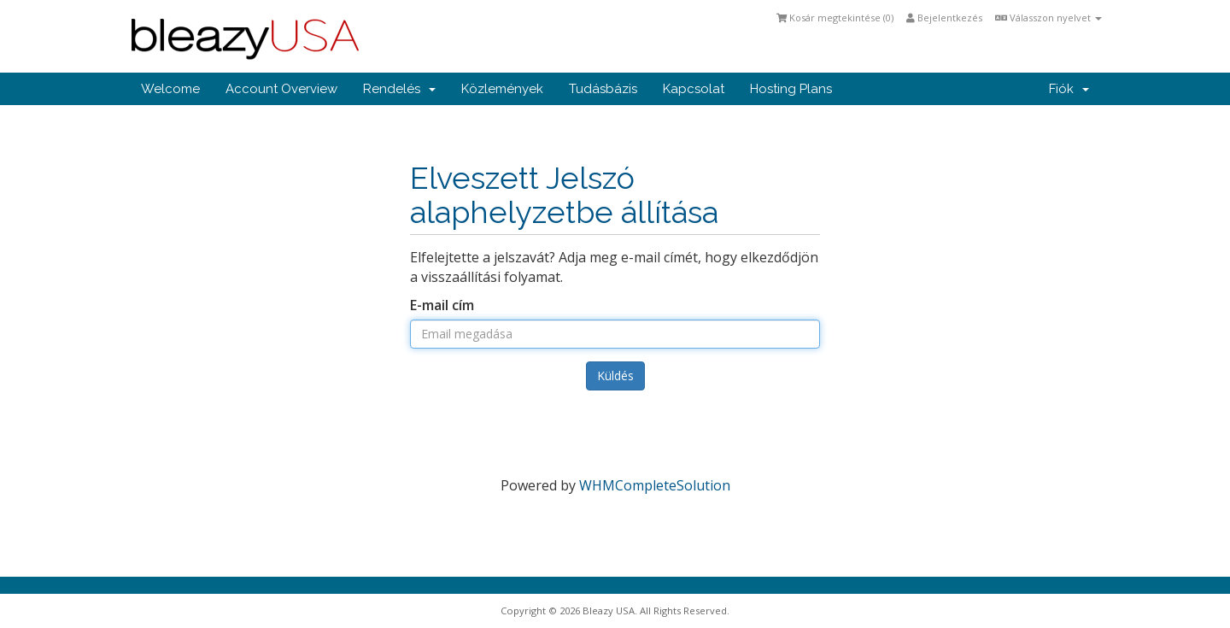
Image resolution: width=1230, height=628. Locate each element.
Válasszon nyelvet (1048, 17)
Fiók (1069, 89)
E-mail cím (442, 305)
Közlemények (502, 89)
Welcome (170, 89)
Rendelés (399, 89)
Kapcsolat (693, 89)
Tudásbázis (603, 89)
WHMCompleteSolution (654, 485)
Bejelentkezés (944, 17)
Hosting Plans (791, 89)
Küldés (615, 375)
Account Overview (281, 89)
